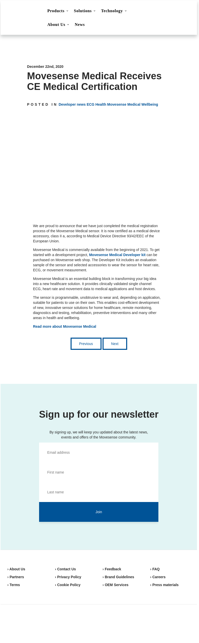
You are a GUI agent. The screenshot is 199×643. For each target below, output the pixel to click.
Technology (112, 11)
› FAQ (155, 569)
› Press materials (164, 585)
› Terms (13, 585)
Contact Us (149, 11)
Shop (174, 11)
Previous (86, 344)
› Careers (158, 577)
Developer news (72, 104)
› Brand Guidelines (118, 577)
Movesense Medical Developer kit (117, 255)
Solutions (83, 11)
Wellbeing (149, 104)
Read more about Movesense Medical (64, 326)
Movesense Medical (123, 104)
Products (55, 11)
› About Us (16, 569)
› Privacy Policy (68, 577)
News (80, 24)
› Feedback (112, 569)
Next (115, 344)
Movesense (32, 623)
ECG (90, 104)
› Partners (15, 577)
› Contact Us (65, 569)
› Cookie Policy (67, 585)
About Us (56, 24)
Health (100, 104)
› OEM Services (115, 585)
